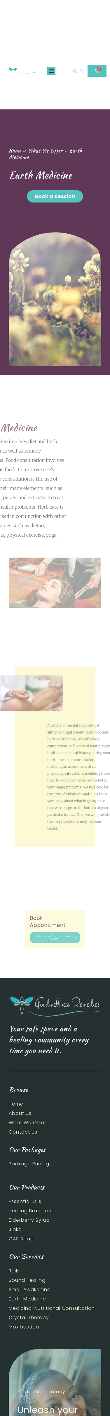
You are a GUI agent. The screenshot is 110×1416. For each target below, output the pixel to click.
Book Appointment (50, 924)
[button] (51, 71)
